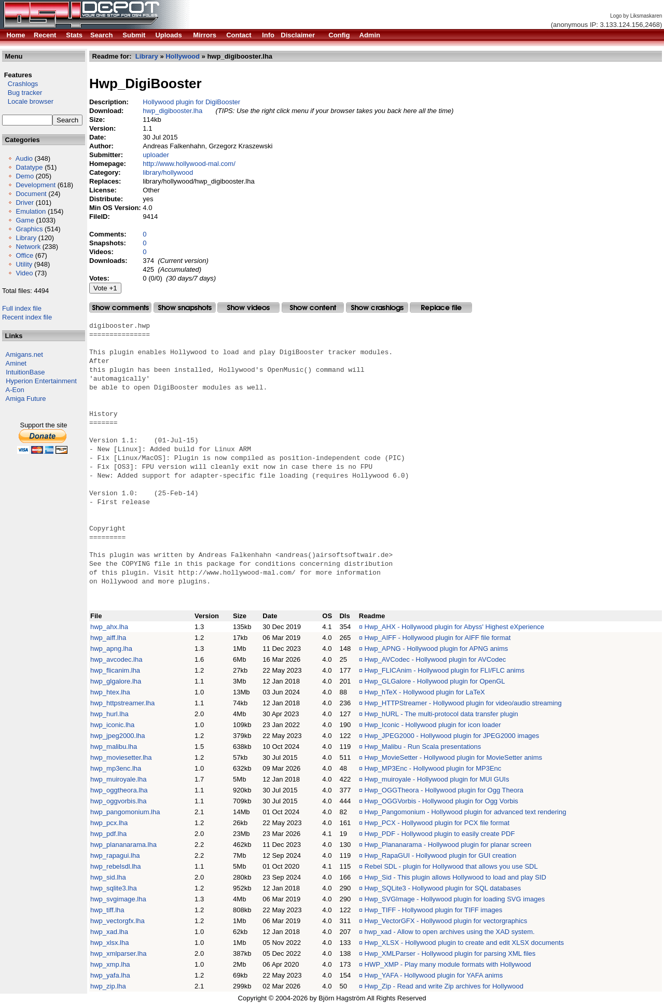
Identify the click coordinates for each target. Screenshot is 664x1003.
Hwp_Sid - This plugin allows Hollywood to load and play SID (455, 877)
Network (28, 246)
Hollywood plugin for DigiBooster (191, 102)
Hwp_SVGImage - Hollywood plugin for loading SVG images (455, 899)
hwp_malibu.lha (113, 746)
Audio (24, 158)
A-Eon (15, 390)
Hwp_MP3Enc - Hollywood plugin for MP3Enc (433, 768)
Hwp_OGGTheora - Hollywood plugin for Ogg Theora (444, 790)
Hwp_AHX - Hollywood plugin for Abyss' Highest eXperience (454, 627)
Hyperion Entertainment (41, 381)
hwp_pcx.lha (109, 823)
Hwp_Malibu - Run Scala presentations (423, 746)
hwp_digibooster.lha (172, 111)
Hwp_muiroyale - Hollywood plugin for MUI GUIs (437, 779)
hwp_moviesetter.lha (121, 757)
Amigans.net (24, 354)
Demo (25, 176)
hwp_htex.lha (110, 692)
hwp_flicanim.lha (115, 670)
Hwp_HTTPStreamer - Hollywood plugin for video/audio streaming (463, 703)
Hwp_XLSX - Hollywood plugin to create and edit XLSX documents (464, 942)
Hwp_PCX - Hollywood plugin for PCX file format (437, 823)
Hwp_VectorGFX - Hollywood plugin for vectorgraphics (446, 921)
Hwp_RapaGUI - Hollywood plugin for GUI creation (441, 855)
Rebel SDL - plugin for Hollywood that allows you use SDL (451, 866)
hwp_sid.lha (108, 877)
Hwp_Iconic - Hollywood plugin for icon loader (433, 725)
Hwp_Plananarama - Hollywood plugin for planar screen (448, 844)
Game (25, 220)
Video (24, 273)
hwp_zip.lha (108, 986)
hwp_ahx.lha (109, 627)
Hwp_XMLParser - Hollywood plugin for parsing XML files (450, 953)
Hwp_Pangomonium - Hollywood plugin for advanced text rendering (465, 812)
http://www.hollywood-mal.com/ (189, 164)
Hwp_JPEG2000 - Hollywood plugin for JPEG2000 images (452, 736)
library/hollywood (168, 172)
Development (36, 185)
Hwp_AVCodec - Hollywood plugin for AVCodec (435, 659)
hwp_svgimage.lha (118, 899)
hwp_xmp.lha (110, 964)
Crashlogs (20, 84)
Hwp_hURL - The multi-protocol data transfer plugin (441, 714)
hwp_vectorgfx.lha (117, 921)
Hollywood (182, 56)
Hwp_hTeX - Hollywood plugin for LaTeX (425, 692)
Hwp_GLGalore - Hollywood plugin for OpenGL (435, 681)
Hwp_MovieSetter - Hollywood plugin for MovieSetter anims (453, 757)
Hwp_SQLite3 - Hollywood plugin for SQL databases (443, 888)
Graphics (29, 229)
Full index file (22, 308)
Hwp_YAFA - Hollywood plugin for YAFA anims (434, 975)
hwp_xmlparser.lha (118, 953)
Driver (25, 202)
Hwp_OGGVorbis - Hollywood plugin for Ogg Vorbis (441, 801)
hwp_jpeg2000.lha (117, 736)
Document (31, 194)
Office (24, 255)
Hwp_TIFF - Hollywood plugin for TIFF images (434, 910)
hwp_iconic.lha (112, 725)
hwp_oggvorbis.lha (118, 801)
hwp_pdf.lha (108, 834)
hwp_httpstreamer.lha (122, 703)
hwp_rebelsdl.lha (115, 866)
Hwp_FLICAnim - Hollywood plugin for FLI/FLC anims (445, 670)
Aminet (16, 363)
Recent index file (27, 317)
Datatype (29, 167)
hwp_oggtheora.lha (119, 790)
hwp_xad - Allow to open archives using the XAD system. (450, 932)
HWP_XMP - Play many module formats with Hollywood (448, 964)
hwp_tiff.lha (107, 910)
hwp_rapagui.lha (115, 855)
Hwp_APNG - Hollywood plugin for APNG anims (436, 648)
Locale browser (27, 101)
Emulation (31, 211)
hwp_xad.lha (109, 932)
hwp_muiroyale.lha (118, 779)
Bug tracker (22, 92)
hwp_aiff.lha (108, 638)
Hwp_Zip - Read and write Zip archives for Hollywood (444, 986)
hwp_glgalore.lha (115, 681)
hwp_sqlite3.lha (113, 888)
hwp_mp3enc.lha (115, 768)
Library (26, 238)
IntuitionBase (25, 372)
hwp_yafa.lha (110, 975)
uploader (156, 155)
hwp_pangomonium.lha (125, 812)
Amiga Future (26, 398)
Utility (24, 264)
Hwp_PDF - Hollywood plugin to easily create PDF (440, 834)
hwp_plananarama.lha (123, 844)
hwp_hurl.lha (109, 714)
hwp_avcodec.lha (116, 659)
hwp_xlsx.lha (109, 942)
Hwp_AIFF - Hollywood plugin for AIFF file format (438, 638)
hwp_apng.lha (111, 648)
